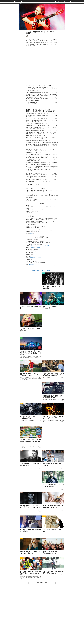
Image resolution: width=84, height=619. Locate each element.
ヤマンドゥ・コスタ (50, 267)
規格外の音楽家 (36, 267)
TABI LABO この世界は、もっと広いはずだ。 (42, 270)
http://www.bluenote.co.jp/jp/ (35, 258)
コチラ (31, 234)
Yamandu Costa (55, 267)
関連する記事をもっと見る (42, 583)
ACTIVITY (21, 404)
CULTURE (21, 293)
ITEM (43, 273)
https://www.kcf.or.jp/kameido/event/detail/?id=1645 (41, 246)
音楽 (42, 267)
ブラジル (45, 267)
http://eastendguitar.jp (35, 247)
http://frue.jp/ (31, 264)
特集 (32, 267)
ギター (40, 267)
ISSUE (21, 338)
